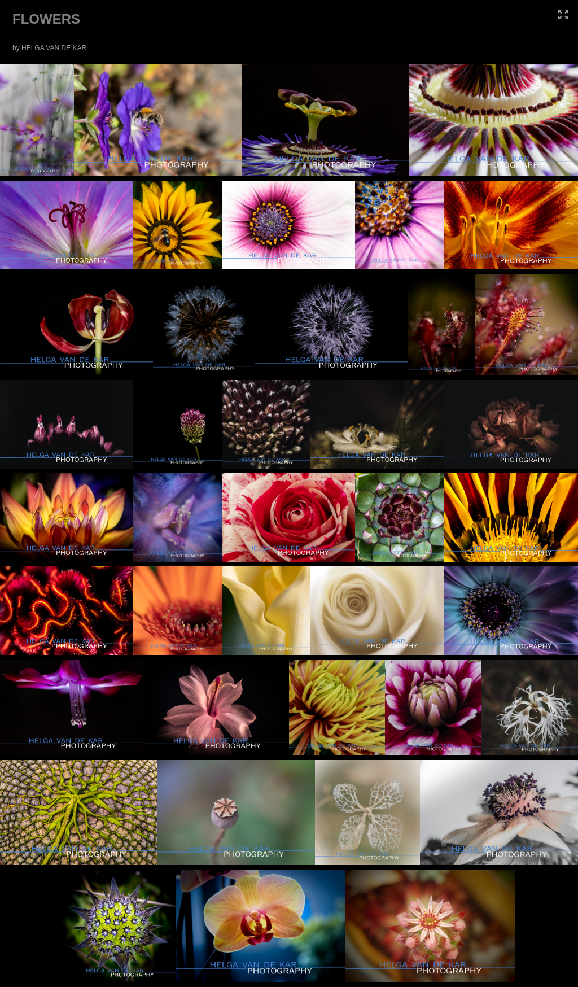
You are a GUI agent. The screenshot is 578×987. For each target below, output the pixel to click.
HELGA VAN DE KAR (53, 48)
